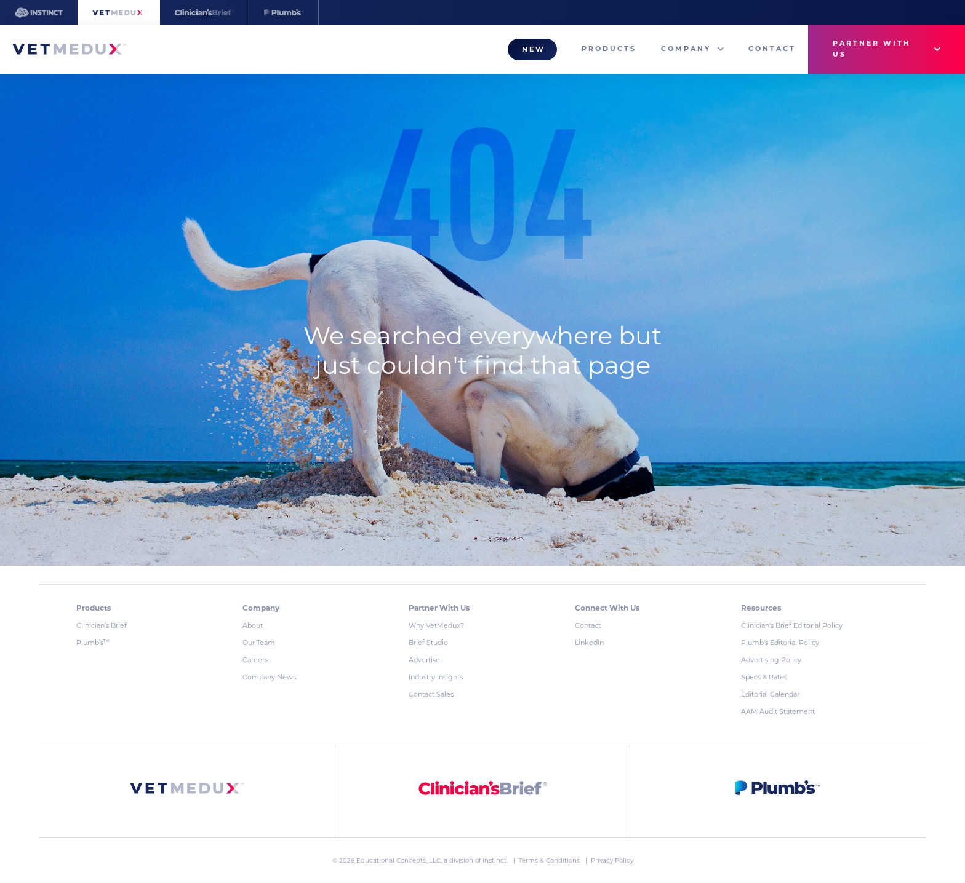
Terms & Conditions (550, 861)
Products (609, 48)
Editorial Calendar (770, 694)
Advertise (424, 659)
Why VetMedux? (436, 625)
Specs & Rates (764, 677)
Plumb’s (92, 642)
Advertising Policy (771, 659)
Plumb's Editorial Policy (780, 642)
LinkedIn (589, 642)
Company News (269, 677)
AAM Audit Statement (778, 711)
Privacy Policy (612, 861)
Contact (772, 48)
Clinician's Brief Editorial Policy (792, 625)
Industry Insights (436, 677)
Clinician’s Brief (101, 625)
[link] (187, 790)
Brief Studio (428, 642)
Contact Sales (431, 694)
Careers (255, 659)
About (252, 625)
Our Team (258, 642)
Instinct (494, 861)
